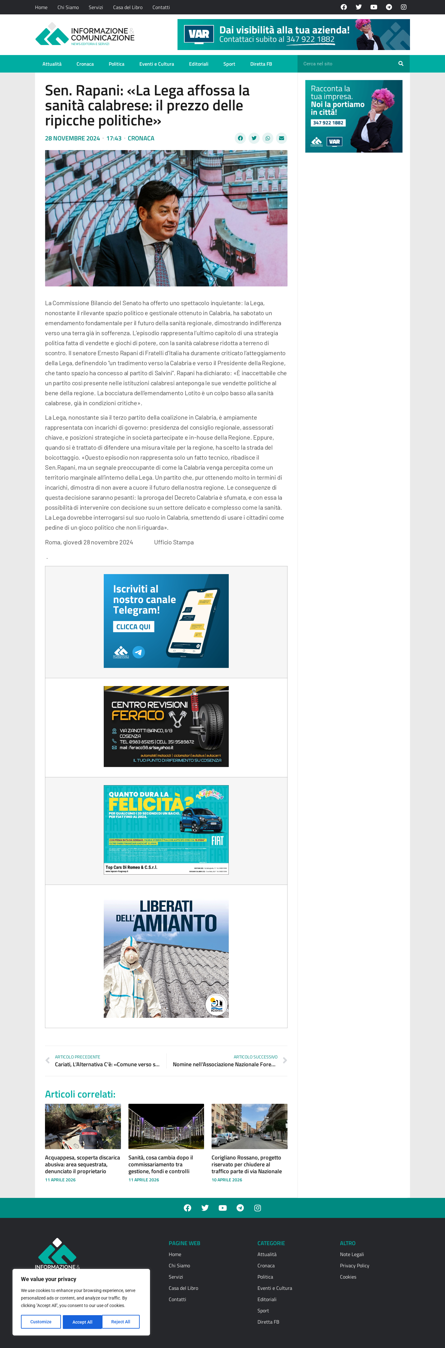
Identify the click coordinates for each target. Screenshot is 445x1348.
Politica (116, 64)
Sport (229, 64)
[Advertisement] (352, 254)
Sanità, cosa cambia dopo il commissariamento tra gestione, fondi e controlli (160, 1164)
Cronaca (85, 64)
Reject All (82, 1322)
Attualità (52, 64)
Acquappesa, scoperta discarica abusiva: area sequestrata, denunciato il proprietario (82, 1164)
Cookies (348, 1276)
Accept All (122, 1322)
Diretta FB (261, 64)
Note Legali (352, 1254)
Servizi (96, 7)
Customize (41, 1322)
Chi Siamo (68, 7)
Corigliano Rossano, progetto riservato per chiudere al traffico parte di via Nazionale (247, 1164)
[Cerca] (401, 64)
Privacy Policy (354, 1265)
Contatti (161, 7)
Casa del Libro (127, 7)
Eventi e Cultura (156, 64)
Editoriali (198, 64)
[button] (240, 138)
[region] (81, 1302)
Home (41, 7)
